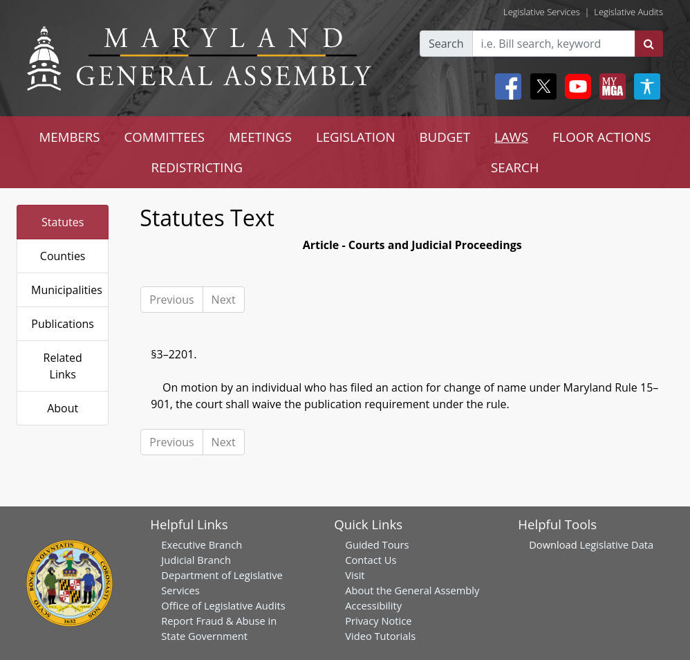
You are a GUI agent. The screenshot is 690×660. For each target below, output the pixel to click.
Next (224, 299)
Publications (62, 323)
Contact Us (370, 560)
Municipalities (66, 289)
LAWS (511, 136)
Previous (171, 299)
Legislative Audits (628, 12)
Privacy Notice (378, 620)
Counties (63, 256)
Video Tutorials (380, 636)
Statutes (62, 222)
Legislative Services (541, 12)
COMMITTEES (164, 136)
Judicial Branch (196, 560)
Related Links (63, 366)
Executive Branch (201, 544)
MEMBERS (69, 136)
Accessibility (373, 605)
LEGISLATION (355, 136)
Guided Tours (377, 544)
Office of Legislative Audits (223, 605)
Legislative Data (616, 544)
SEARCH (515, 167)
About (62, 408)
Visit (354, 575)
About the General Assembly (412, 590)
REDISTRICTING (197, 167)
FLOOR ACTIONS (601, 136)
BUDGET (445, 136)
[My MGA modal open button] (610, 86)
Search (446, 43)
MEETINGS (260, 136)
